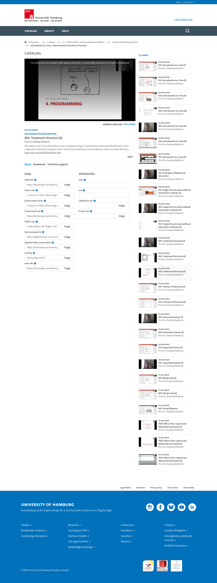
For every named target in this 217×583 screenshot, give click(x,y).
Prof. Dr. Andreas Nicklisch (37, 141)
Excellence (127, 530)
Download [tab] (39, 164)
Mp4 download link (34, 232)
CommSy (29, 253)
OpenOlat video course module (39, 242)
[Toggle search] (188, 31)
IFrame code (31, 190)
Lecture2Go (33, 42)
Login (178, 2)
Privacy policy (156, 487)
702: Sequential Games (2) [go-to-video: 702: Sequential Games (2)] (170, 362)
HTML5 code (31, 221)
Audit (159, 561)
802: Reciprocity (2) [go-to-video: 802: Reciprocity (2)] (167, 393)
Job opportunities (78, 541)
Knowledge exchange (80, 547)
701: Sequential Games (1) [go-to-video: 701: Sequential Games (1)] (170, 347)
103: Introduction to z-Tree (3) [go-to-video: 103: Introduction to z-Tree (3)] (172, 95)
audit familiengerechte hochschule (148, 565)
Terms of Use (172, 487)
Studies (25, 525)
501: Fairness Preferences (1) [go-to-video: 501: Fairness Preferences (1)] (171, 286)
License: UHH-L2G (112, 124)
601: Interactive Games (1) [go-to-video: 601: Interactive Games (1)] (170, 317)
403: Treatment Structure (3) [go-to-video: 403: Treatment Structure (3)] (172, 271)
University (127, 525)
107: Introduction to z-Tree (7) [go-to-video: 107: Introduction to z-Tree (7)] (172, 157)
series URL (30, 263)
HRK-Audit (176, 561)
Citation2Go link (87, 200)
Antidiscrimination (175, 545)
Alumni (125, 541)
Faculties (126, 536)
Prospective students (33, 530)
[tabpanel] (79, 221)
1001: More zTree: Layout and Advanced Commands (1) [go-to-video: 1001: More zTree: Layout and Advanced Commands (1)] (172, 425)
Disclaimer (140, 487)
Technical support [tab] (57, 164)
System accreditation (190, 563)
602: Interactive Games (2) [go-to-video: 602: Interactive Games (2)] (171, 332)
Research (73, 525)
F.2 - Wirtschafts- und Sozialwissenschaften (83, 42)
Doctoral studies (77, 536)
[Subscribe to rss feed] (140, 55)
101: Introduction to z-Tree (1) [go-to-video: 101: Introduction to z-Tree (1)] (172, 65)
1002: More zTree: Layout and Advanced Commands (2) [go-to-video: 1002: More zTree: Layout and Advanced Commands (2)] (172, 442)
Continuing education (33, 536)
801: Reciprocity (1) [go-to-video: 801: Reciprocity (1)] (167, 378)
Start (82, 179)
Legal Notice (125, 487)
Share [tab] (27, 164)
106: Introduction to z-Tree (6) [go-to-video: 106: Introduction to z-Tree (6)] (172, 141)
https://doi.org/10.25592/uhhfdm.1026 (42, 152)
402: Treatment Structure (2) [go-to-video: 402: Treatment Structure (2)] (172, 256)
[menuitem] (31, 31)
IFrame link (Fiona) (33, 211)
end (82, 190)
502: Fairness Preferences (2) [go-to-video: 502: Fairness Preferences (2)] (172, 301)
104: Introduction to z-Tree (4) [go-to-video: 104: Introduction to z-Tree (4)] (172, 110)
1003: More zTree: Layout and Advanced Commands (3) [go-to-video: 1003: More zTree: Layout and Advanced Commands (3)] (172, 459)
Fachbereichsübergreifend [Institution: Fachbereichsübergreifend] (40, 133)
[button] (188, 2)
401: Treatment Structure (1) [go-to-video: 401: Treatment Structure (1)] (171, 240)
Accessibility (188, 487)
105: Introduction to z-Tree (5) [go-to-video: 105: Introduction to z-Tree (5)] (172, 126)
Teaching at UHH (77, 530)
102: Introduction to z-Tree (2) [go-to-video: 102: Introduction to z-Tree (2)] (172, 80)
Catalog (51, 42)
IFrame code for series (35, 200)
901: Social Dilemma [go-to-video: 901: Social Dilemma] (168, 408)
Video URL (30, 179)
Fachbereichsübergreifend (125, 42)
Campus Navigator (175, 530)
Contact (169, 525)
